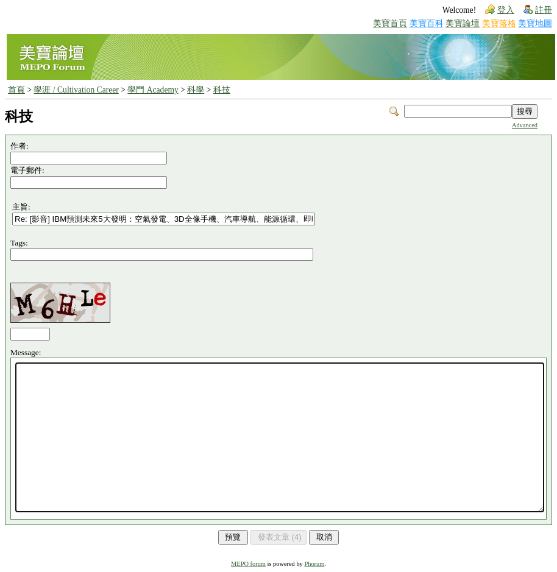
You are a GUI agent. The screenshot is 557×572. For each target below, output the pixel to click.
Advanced (524, 125)
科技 (221, 89)
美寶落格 (499, 23)
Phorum (314, 563)
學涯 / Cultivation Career (76, 89)
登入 (505, 10)
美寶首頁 (390, 23)
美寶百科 (427, 23)
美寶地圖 (535, 23)
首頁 (16, 89)
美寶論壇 (462, 23)
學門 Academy (152, 89)
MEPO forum (248, 563)
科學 (195, 89)
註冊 (543, 10)
